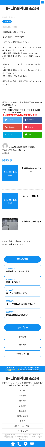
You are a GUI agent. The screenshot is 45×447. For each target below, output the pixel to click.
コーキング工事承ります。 (17, 293)
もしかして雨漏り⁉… (31, 196)
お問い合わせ (22, 416)
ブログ (22, 421)
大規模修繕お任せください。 (18, 315)
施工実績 (22, 345)
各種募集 (22, 406)
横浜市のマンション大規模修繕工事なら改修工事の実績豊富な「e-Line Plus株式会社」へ (22, 381)
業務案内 (22, 396)
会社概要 (22, 411)
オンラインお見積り (22, 426)
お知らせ (5, 153)
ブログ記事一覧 (22, 354)
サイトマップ (22, 431)
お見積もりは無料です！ (31, 222)
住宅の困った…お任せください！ (19, 272)
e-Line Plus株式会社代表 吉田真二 (22, 147)
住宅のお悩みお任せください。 (21, 241)
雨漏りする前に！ (13, 282)
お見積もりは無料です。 (19, 244)
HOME (22, 391)
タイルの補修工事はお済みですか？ (20, 304)
